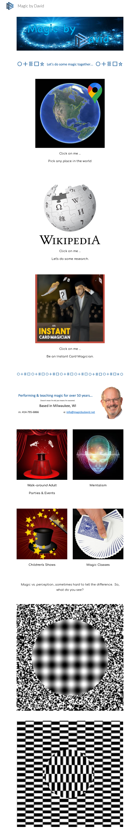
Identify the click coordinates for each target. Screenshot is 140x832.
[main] (69, 157)
